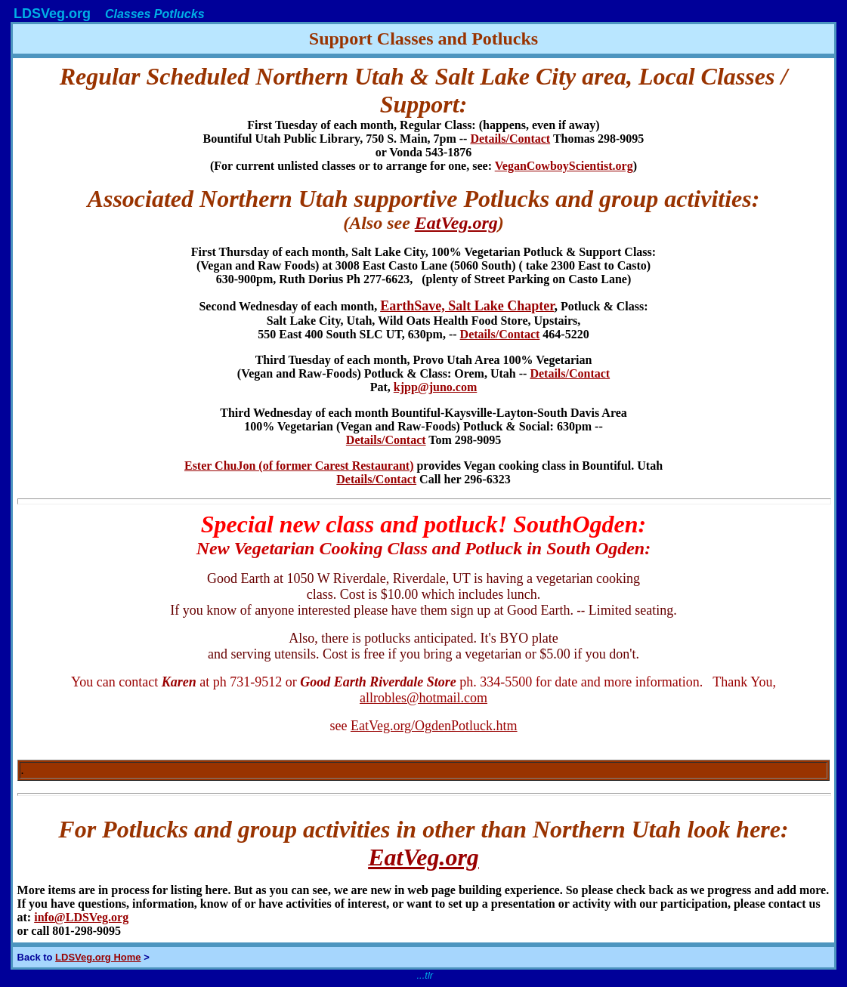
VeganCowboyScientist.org (564, 165)
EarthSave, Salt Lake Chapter (467, 305)
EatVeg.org (456, 223)
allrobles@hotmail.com (423, 697)
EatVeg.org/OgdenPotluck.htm (434, 725)
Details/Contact (510, 138)
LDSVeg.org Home (98, 957)
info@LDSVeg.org (81, 917)
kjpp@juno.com (435, 387)
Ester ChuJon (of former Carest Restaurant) (299, 465)
